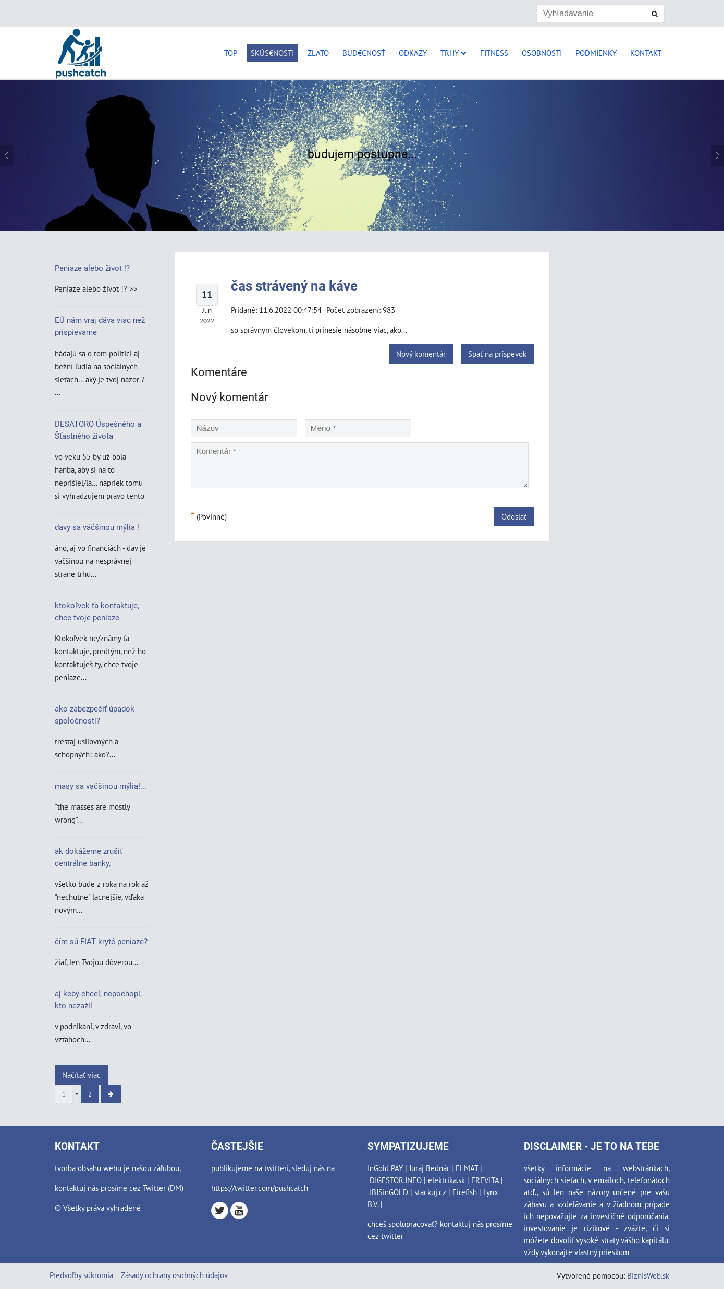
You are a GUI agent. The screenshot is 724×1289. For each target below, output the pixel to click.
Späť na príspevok (497, 353)
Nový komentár (421, 353)
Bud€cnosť (363, 52)
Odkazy (413, 52)
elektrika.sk (446, 1180)
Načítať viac (81, 1074)
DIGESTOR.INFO (396, 1180)
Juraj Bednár (429, 1168)
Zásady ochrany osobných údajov (174, 1275)
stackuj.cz (430, 1192)
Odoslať (513, 516)
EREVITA (485, 1180)
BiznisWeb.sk (648, 1275)
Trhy (453, 52)
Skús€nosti (272, 52)
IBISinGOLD (389, 1192)
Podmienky (596, 52)
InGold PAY (385, 1168)
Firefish (464, 1192)
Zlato (318, 52)
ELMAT (467, 1168)
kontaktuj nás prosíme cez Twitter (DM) (119, 1188)
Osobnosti (542, 52)
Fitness (494, 52)
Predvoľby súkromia (81, 1275)
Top (230, 52)
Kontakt (645, 52)
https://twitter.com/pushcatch (259, 1188)
